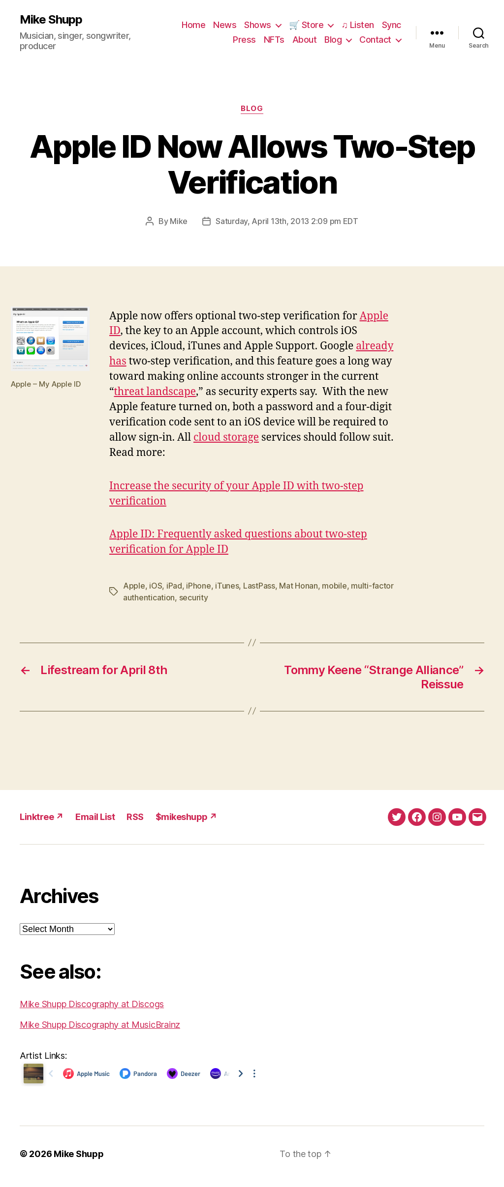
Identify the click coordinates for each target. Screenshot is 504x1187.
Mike (179, 221)
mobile (334, 586)
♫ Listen (357, 25)
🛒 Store (306, 25)
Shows (257, 25)
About (304, 39)
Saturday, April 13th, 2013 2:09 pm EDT (287, 221)
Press (244, 39)
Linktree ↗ (41, 817)
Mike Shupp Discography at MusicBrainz (100, 1024)
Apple (134, 586)
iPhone (198, 586)
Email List (95, 817)
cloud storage (226, 437)
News (224, 25)
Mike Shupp (51, 20)
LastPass (259, 586)
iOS (155, 586)
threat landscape (155, 391)
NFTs (274, 39)
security (193, 597)
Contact (375, 39)
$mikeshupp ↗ (187, 817)
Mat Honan (298, 586)
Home (193, 25)
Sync (391, 25)
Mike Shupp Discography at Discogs (92, 1004)
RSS (135, 817)
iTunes (227, 586)
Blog (333, 39)
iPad (174, 586)
